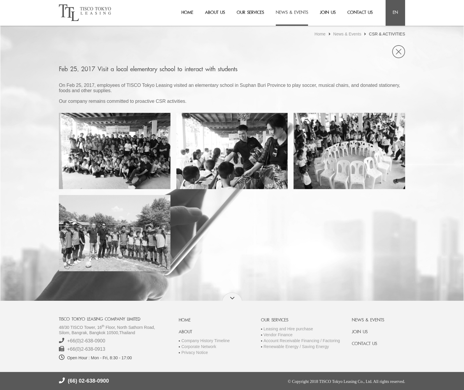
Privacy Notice (194, 352)
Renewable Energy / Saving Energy (296, 346)
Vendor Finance (278, 334)
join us (328, 12)
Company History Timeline (205, 340)
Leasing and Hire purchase (288, 328)
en (395, 12)
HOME (185, 320)
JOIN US (360, 331)
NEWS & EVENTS (368, 320)
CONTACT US (364, 343)
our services (250, 12)
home (187, 12)
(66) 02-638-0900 (88, 381)
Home (320, 34)
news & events (292, 12)
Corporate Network (198, 346)
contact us (360, 12)
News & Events (347, 34)
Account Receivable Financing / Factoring (302, 340)
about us (215, 12)
